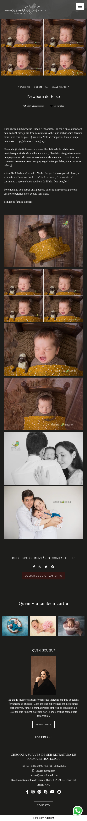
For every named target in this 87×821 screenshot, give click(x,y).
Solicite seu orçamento (43, 575)
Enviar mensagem (45, 771)
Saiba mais (43, 724)
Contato (43, 805)
